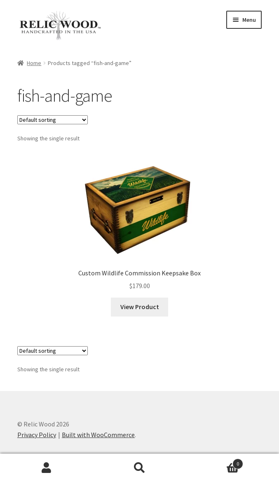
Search (139, 468)
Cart (214, 462)
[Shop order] (52, 119)
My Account (46, 468)
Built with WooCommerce (98, 435)
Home (34, 63)
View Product (139, 307)
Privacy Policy (36, 435)
